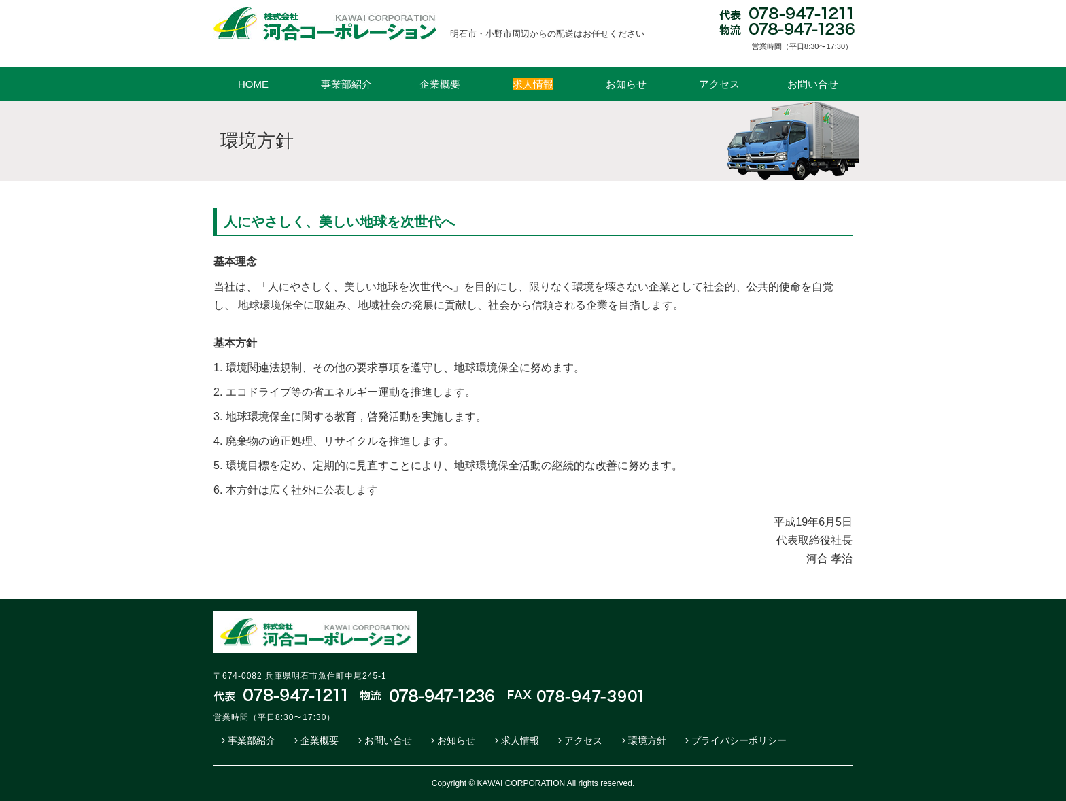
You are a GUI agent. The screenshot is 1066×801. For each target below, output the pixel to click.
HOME (253, 84)
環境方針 (647, 740)
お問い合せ (812, 84)
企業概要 (439, 84)
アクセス (719, 84)
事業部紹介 (346, 84)
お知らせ (626, 84)
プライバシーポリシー (739, 740)
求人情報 (520, 740)
